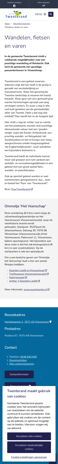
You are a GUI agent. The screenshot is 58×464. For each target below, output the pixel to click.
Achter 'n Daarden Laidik (24, 281)
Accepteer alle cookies (29, 436)
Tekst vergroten (43, 4)
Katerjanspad (18, 277)
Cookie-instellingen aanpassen (29, 457)
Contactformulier (19, 374)
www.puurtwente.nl (37, 289)
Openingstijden (18, 360)
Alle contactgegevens (21, 364)
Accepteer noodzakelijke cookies (29, 447)
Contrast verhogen (14, 4)
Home (7, 23)
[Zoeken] (50, 14)
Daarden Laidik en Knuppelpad (28, 270)
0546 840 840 (28, 357)
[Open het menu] (40, 14)
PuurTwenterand (22, 189)
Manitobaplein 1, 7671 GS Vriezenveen (28, 322)
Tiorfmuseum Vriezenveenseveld (29, 274)
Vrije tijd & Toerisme (21, 23)
